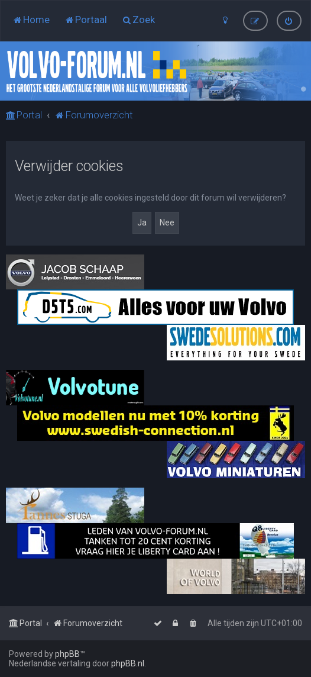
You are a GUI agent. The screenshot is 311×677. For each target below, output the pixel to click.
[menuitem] (31, 19)
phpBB (67, 654)
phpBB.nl (127, 663)
